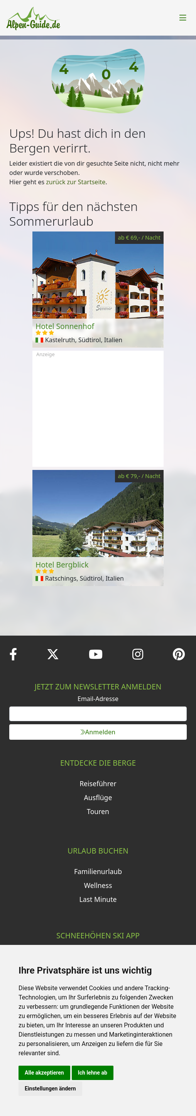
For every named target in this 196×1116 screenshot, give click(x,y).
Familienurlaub (98, 871)
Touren (98, 811)
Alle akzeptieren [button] (44, 1073)
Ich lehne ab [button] (92, 1073)
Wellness (98, 885)
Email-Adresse (98, 698)
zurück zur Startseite (75, 182)
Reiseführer (98, 783)
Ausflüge (98, 797)
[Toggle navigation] (182, 18)
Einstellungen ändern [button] (50, 1088)
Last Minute (98, 899)
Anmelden (98, 732)
